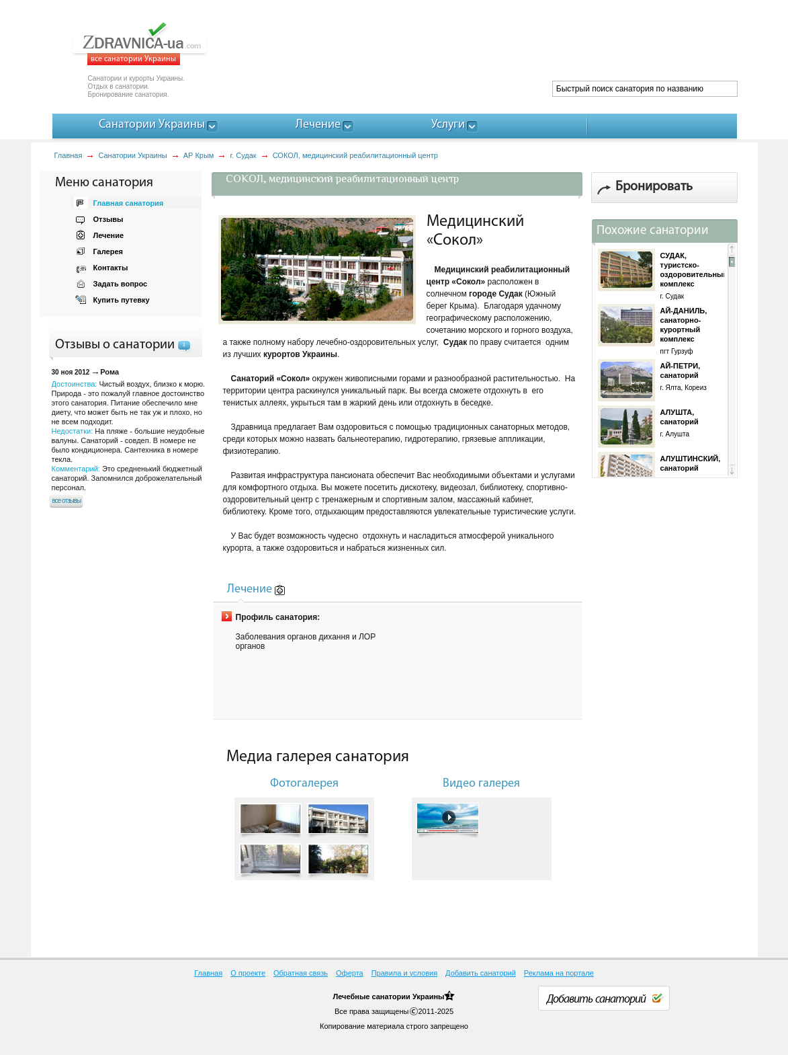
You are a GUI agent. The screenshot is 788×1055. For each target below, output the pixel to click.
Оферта (349, 973)
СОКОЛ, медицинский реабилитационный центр (355, 155)
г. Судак (243, 155)
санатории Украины (407, 996)
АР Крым (198, 155)
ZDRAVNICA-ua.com (156, 44)
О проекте (247, 973)
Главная (68, 155)
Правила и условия (404, 973)
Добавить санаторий (480, 973)
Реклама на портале (559, 973)
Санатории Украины (132, 155)
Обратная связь (300, 973)
